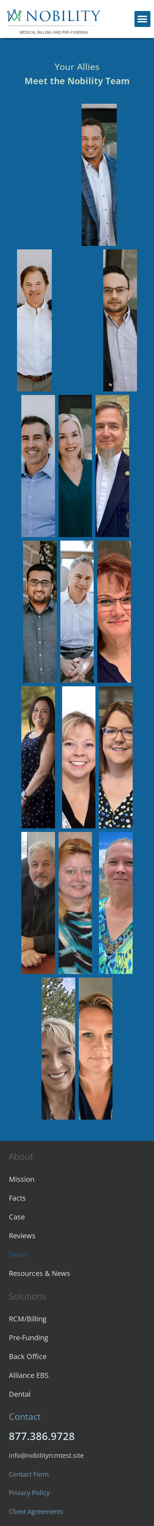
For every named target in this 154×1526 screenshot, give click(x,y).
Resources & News (39, 1273)
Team (18, 1254)
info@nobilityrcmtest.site (46, 1455)
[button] (142, 19)
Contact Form (29, 1474)
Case (17, 1217)
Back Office (27, 1356)
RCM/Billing (27, 1319)
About (21, 1156)
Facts (17, 1198)
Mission (21, 1179)
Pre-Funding (28, 1337)
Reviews (22, 1235)
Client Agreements (36, 1511)
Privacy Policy (29, 1492)
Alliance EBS (29, 1375)
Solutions (27, 1296)
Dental (20, 1394)
